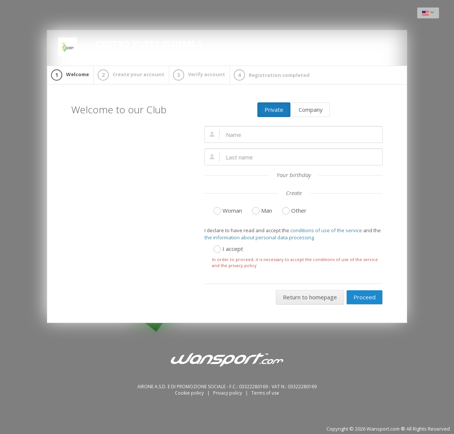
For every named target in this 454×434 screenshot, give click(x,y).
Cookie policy (190, 393)
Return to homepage (310, 297)
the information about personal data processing (259, 237)
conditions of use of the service (326, 230)
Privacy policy (228, 393)
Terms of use (265, 393)
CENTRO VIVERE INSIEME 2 (130, 47)
